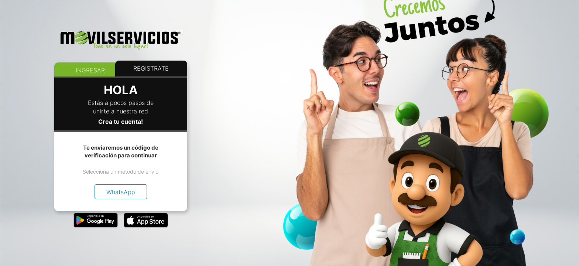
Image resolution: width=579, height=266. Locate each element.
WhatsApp (120, 192)
